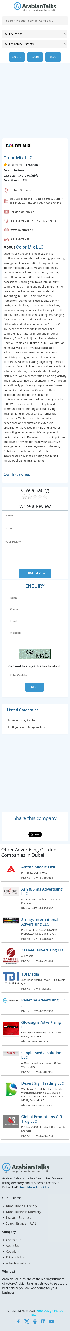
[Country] (34, 34)
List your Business (18, 1218)
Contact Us (13, 1240)
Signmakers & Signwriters (28, 727)
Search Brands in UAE (21, 1223)
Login (35, 56)
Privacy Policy (15, 1257)
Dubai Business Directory (23, 1212)
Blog (53, 56)
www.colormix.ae (22, 230)
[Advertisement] (35, 103)
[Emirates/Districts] (34, 44)
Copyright (12, 1251)
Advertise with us (18, 1263)
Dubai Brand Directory (21, 1206)
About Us (12, 1246)
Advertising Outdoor (25, 720)
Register (16, 56)
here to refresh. (51, 666)
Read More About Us (34, 1187)
